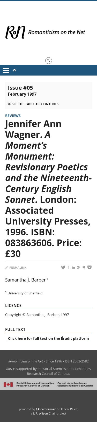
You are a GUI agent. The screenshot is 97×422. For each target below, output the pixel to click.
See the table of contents (35, 104)
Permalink (15, 267)
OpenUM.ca (69, 409)
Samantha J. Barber (25, 280)
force (47, 409)
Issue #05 (22, 90)
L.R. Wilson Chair (44, 413)
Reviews (13, 115)
